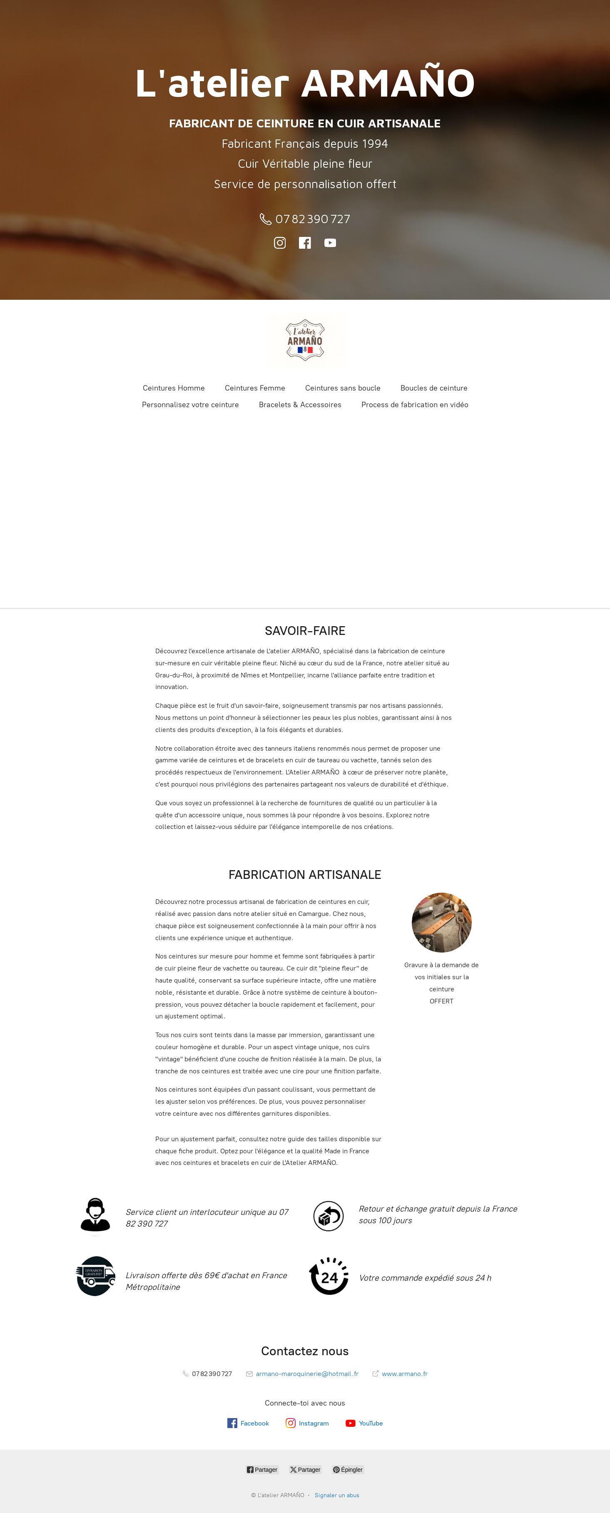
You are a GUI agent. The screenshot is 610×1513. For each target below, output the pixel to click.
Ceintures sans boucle (343, 388)
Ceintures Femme (255, 388)
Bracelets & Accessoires (300, 404)
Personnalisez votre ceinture (190, 404)
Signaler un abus (337, 1495)
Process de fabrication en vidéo (414, 404)
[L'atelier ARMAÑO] (305, 340)
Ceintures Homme (174, 388)
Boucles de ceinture (434, 388)
